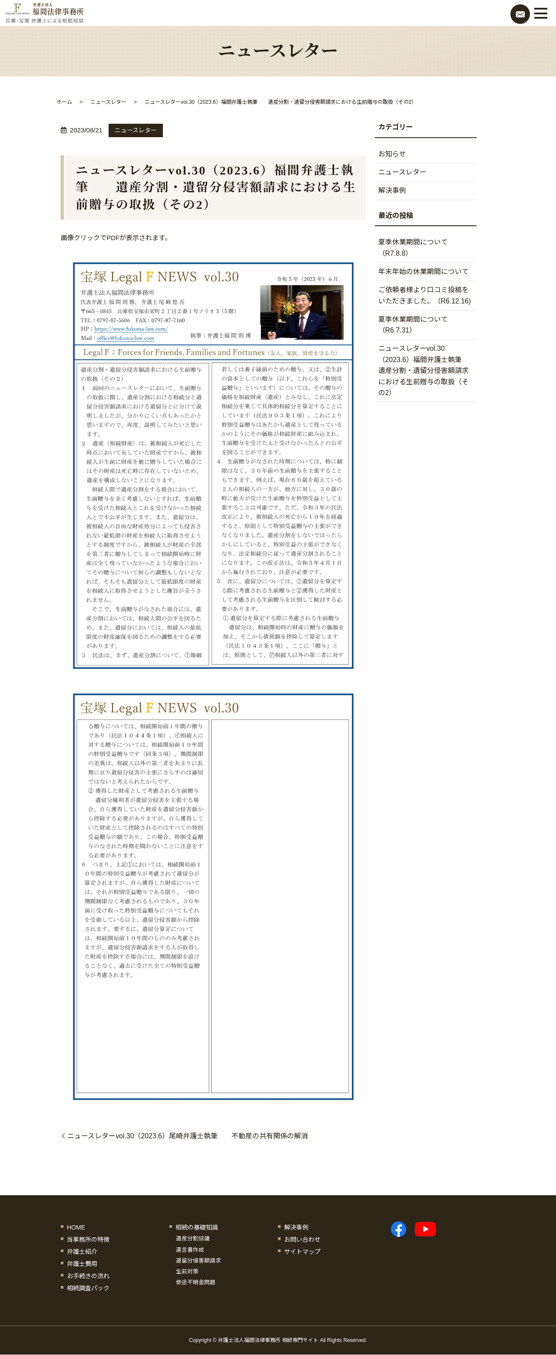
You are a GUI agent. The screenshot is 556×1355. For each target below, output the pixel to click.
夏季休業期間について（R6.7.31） (413, 326)
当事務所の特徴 (88, 1239)
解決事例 (392, 191)
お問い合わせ (302, 1239)
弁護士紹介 (82, 1251)
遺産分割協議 (193, 1239)
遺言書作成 (190, 1250)
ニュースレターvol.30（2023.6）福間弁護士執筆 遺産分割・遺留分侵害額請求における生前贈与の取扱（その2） (427, 372)
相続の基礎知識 (196, 1227)
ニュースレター (108, 102)
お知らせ (392, 154)
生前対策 (187, 1272)
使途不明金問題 (195, 1282)
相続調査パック (88, 1288)
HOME (76, 1227)
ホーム (64, 102)
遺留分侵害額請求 (198, 1261)
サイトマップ (302, 1251)
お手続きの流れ (88, 1276)
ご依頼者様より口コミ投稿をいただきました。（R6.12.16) (424, 296)
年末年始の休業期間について (423, 272)
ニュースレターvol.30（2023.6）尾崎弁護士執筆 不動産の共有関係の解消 (187, 1136)
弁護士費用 (82, 1263)
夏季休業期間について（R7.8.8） (413, 248)
